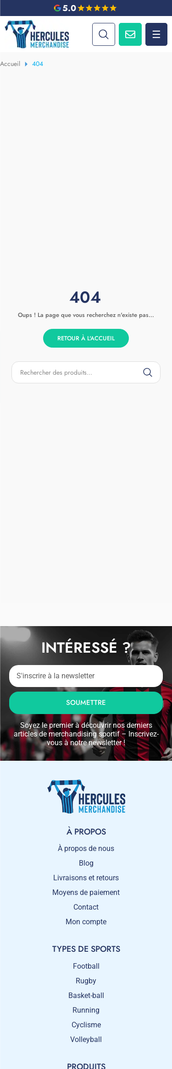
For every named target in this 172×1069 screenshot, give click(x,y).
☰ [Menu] (156, 34)
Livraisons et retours (86, 877)
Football (86, 966)
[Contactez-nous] (130, 34)
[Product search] (86, 372)
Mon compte (86, 921)
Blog (86, 863)
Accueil (10, 63)
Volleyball (86, 1039)
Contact (86, 907)
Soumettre (86, 703)
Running (86, 1010)
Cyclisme (86, 1024)
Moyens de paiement (86, 892)
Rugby (86, 980)
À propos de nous (86, 848)
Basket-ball (86, 995)
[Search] (103, 34)
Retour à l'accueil (86, 338)
